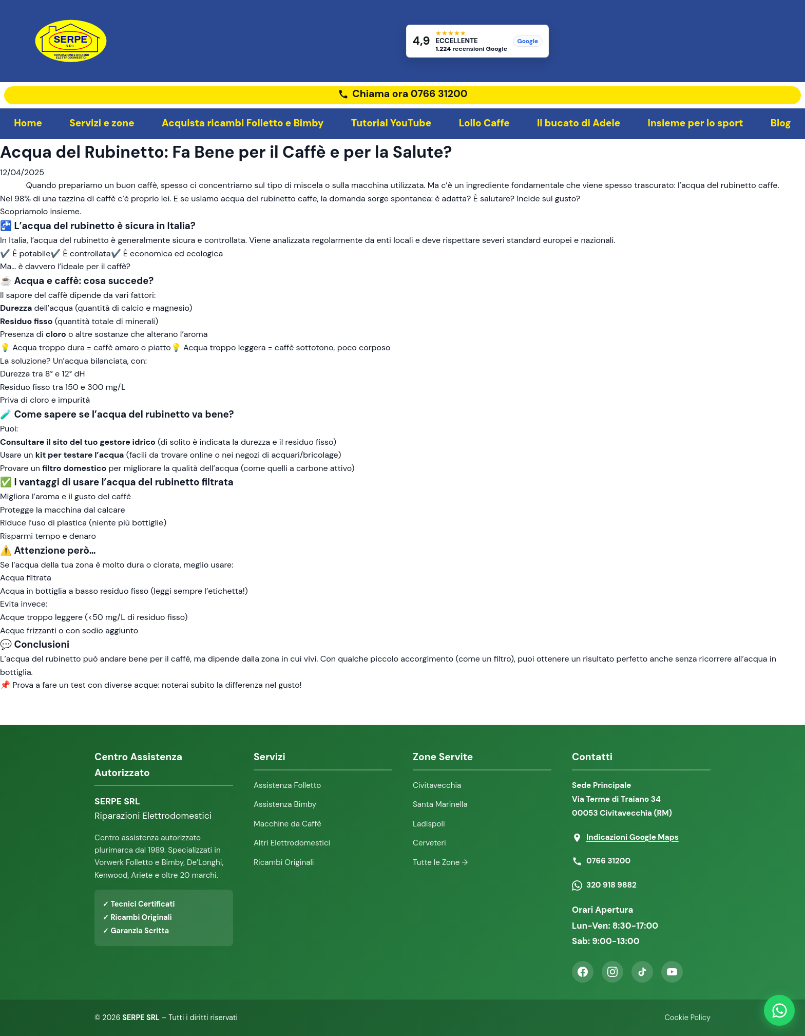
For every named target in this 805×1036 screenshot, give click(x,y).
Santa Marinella (440, 804)
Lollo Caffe (484, 123)
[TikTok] (642, 972)
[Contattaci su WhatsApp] (779, 1010)
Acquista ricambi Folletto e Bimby (243, 123)
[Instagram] (612, 972)
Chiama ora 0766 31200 (409, 94)
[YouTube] (672, 972)
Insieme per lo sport (695, 123)
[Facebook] (582, 972)
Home (28, 123)
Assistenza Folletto (287, 785)
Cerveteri (429, 843)
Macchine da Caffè (287, 824)
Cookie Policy (688, 1017)
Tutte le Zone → (440, 862)
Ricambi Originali (284, 862)
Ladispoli (429, 824)
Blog (781, 123)
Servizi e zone (102, 123)
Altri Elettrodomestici (292, 843)
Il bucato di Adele (578, 123)
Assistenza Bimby (285, 804)
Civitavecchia (437, 785)
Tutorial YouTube (391, 123)
